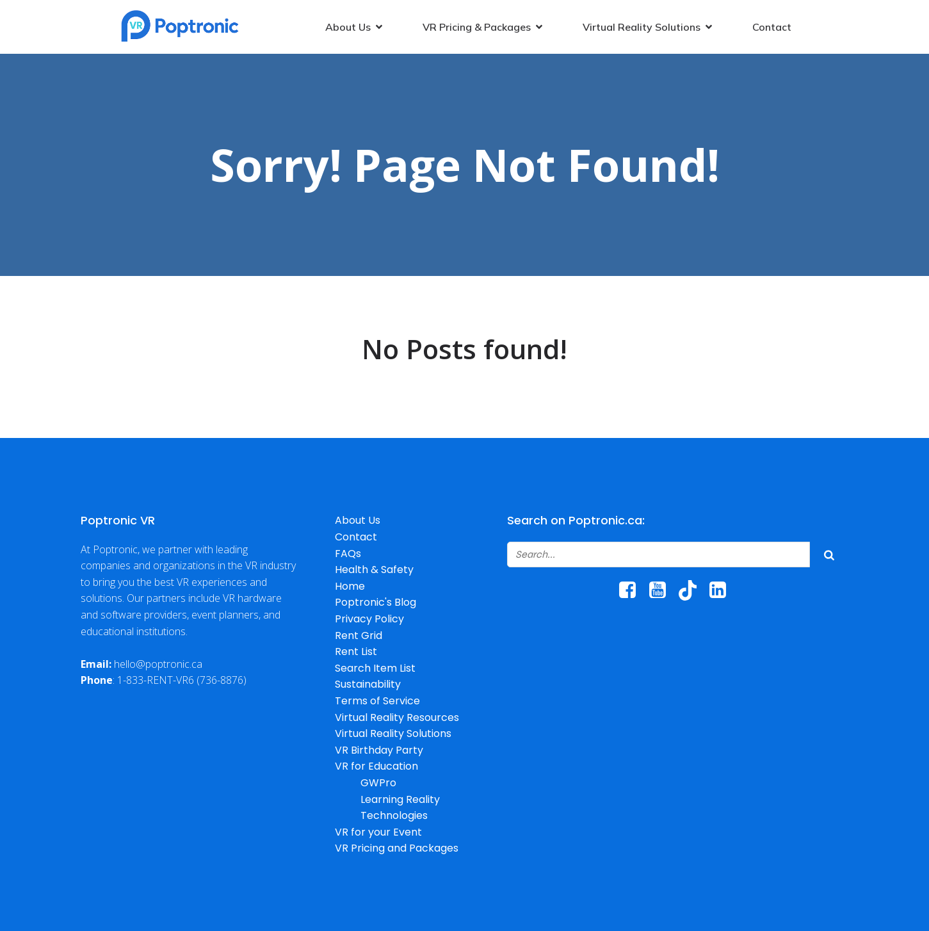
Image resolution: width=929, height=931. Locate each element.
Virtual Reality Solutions (393, 733)
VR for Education (376, 766)
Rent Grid (358, 635)
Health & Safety (374, 569)
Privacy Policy (369, 618)
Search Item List (375, 668)
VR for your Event (378, 832)
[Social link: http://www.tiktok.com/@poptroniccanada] (692, 590)
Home (350, 586)
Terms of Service (377, 700)
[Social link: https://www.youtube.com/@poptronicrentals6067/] (662, 590)
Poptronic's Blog (375, 602)
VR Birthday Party (379, 750)
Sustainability (368, 684)
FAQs (348, 553)
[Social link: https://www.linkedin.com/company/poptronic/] (722, 590)
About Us (357, 520)
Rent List (356, 651)
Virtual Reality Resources (397, 717)
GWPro (378, 782)
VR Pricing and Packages (396, 848)
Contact (771, 26)
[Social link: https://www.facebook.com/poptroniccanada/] (632, 590)
